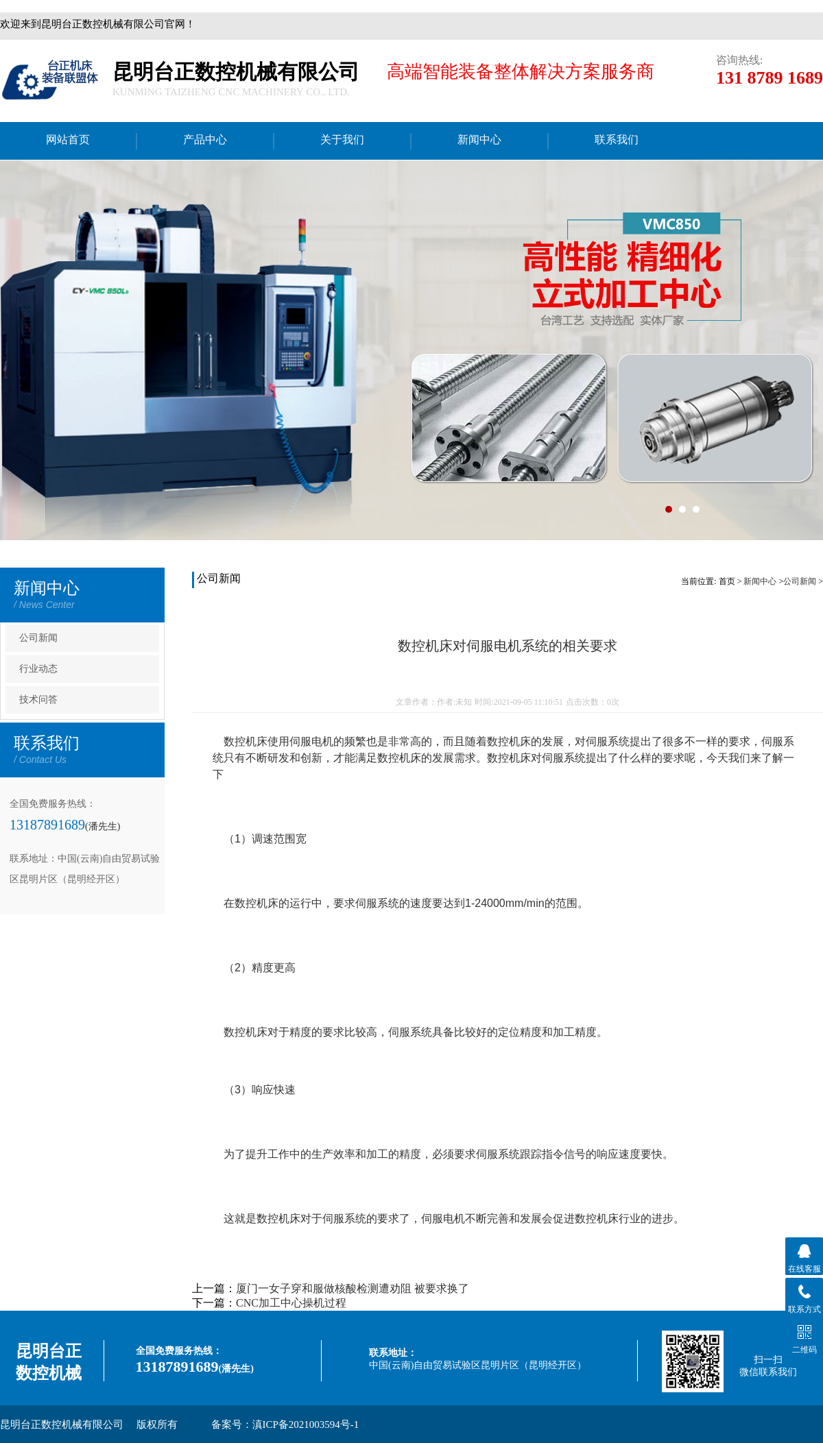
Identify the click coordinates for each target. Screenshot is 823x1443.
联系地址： (393, 1353)
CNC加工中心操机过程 (291, 1303)
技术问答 (38, 699)
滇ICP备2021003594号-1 (305, 1424)
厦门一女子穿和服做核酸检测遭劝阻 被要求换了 (352, 1288)
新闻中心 (759, 581)
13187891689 (47, 824)
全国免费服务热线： (179, 1351)
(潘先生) (102, 826)
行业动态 (38, 669)
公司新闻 (38, 638)
